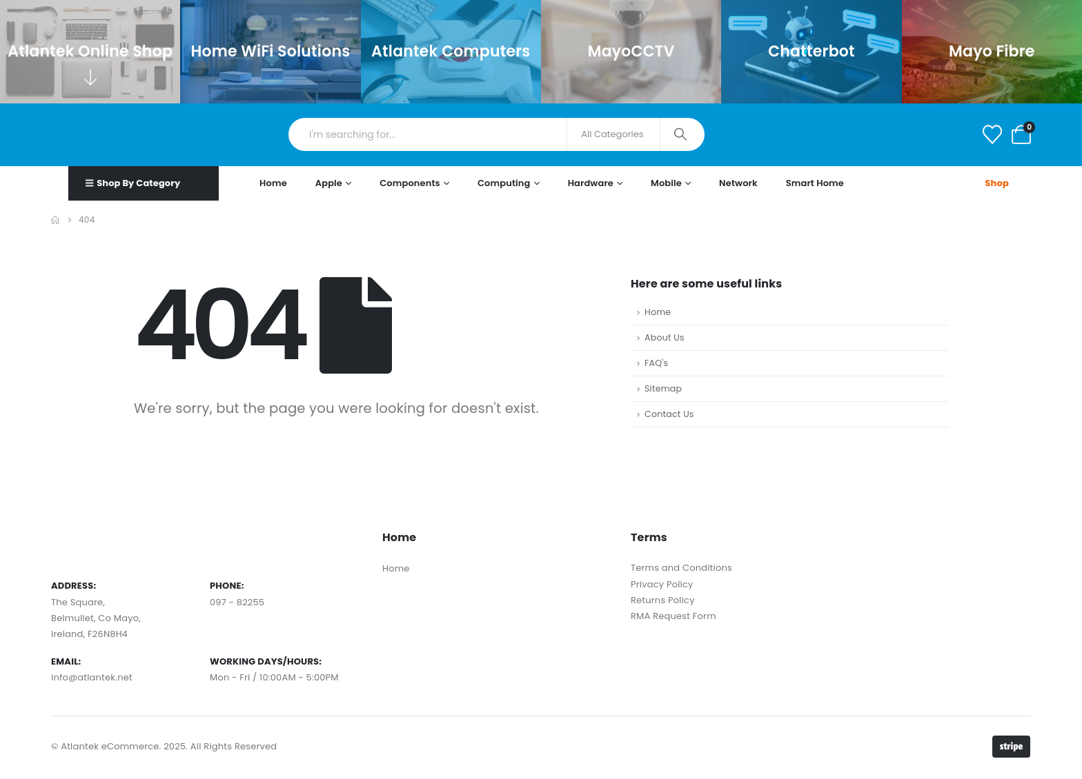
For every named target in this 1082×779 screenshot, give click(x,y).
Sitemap (663, 388)
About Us (665, 337)
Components (410, 183)
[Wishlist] (992, 134)
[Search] (681, 134)
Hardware (590, 183)
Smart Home (815, 183)
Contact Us (669, 414)
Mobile (666, 183)
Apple (328, 183)
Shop (997, 183)
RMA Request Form (673, 616)
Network (738, 183)
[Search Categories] (613, 134)
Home (273, 183)
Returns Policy (663, 600)
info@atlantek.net (91, 677)
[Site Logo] (109, 134)
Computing (504, 183)
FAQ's (656, 363)
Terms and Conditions (681, 567)
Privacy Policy (662, 584)
